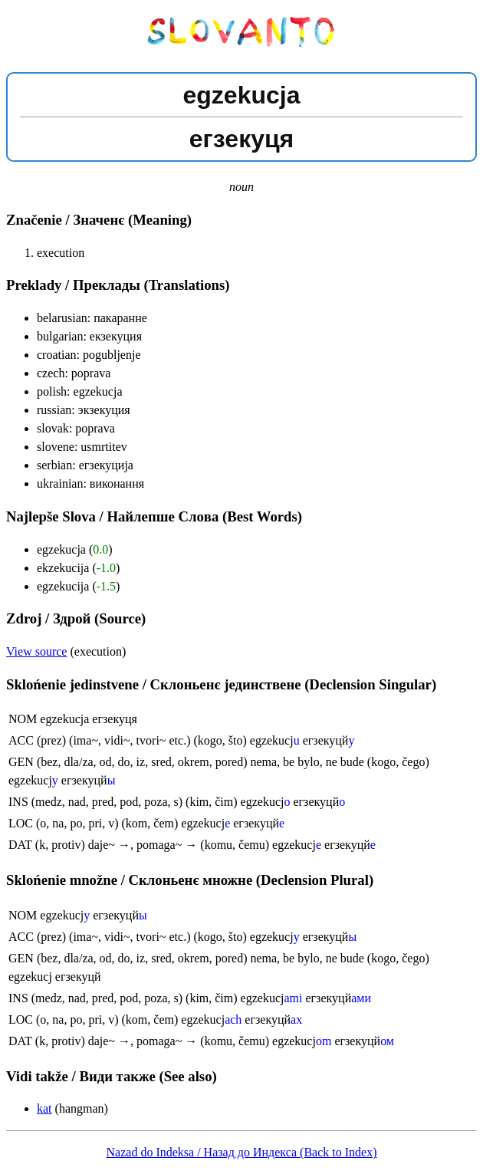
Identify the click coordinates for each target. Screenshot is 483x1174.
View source (36, 651)
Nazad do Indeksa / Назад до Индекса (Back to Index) (242, 1152)
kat (44, 1108)
